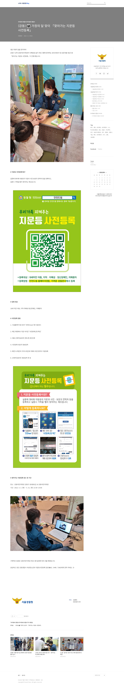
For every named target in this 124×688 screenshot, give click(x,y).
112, (109, 127)
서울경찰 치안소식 (98, 99)
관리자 (23, 675)
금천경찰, (99, 127)
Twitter (100, 149)
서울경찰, (92, 137)
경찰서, (110, 132)
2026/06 (102, 172)
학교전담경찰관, (94, 130)
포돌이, (103, 130)
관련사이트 (97, 675)
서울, (91, 135)
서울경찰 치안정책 (98, 94)
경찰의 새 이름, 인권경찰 (99, 103)
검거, (103, 132)
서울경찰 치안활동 (98, 96)
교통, (107, 135)
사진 (94, 110)
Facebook (93, 149)
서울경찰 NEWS (95, 87)
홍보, (100, 130)
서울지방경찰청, (97, 132)
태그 (19, 675)
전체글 (93, 84)
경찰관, (106, 132)
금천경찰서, (104, 127)
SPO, (104, 135)
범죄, (91, 127)
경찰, (95, 127)
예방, (95, 135)
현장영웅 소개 (97, 101)
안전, (91, 132)
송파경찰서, (99, 135)
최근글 (92, 143)
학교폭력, (108, 130)
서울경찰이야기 (95, 92)
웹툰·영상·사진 (95, 106)
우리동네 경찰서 (96, 113)
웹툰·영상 (96, 108)
